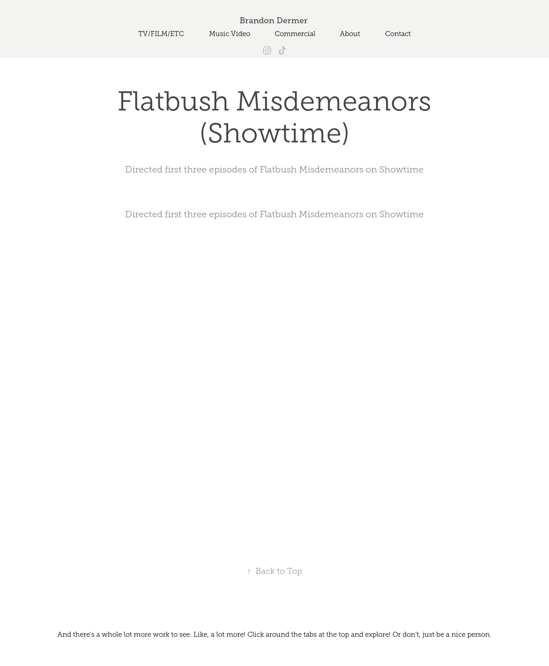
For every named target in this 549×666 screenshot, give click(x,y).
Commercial (295, 33)
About (350, 33)
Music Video (229, 33)
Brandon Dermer (275, 20)
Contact (398, 33)
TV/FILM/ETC (161, 33)
